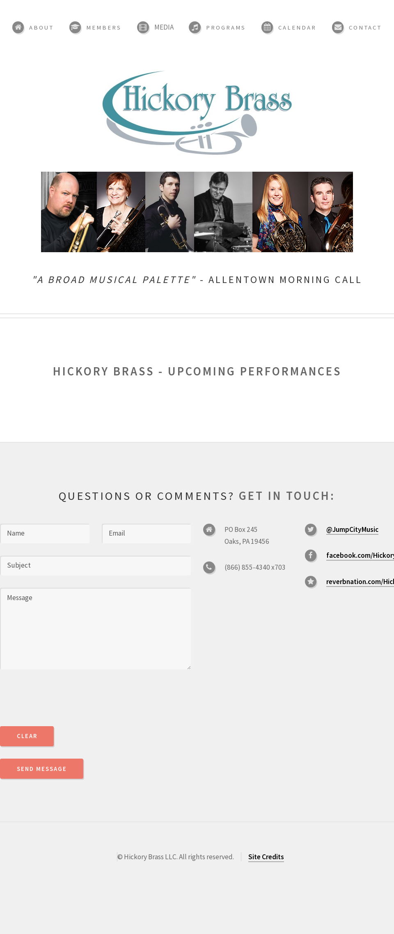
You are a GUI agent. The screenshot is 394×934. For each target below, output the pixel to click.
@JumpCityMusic (352, 529)
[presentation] (62, 698)
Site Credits (266, 856)
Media (164, 27)
